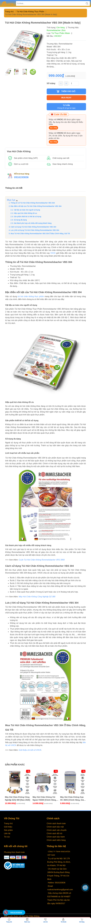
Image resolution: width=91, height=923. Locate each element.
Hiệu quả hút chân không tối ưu (25, 213)
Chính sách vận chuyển (56, 830)
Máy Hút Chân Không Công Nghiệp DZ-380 (37, 597)
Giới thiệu (8, 827)
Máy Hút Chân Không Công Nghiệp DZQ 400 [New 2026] (17, 798)
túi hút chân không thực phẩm (31, 296)
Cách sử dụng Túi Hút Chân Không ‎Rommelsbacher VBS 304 (33, 227)
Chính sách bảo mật (55, 827)
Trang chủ (9, 12)
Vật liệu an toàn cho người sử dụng (27, 210)
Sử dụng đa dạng (20, 220)
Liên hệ (7, 833)
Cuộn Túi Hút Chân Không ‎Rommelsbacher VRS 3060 (42, 560)
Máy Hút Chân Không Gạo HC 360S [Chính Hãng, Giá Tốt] (72, 798)
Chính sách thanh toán (56, 823)
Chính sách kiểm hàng (56, 840)
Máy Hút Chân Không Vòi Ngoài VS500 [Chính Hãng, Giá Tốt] (44, 798)
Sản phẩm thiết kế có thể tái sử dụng (27, 216)
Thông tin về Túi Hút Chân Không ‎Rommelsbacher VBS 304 (33, 203)
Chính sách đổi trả (54, 833)
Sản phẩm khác (15, 764)
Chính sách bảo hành (56, 837)
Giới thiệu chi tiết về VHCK (30, 750)
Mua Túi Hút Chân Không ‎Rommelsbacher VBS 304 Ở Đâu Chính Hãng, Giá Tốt (40, 233)
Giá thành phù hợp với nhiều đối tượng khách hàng (32, 223)
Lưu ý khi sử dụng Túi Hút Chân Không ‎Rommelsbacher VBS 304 (35, 230)
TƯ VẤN (66, 106)
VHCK (53, 253)
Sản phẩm (8, 830)
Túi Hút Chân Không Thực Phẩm (30, 12)
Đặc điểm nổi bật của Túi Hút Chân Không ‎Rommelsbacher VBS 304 (36, 206)
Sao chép (53, 128)
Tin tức (7, 837)
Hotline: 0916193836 (56, 883)
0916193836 (21, 177)
